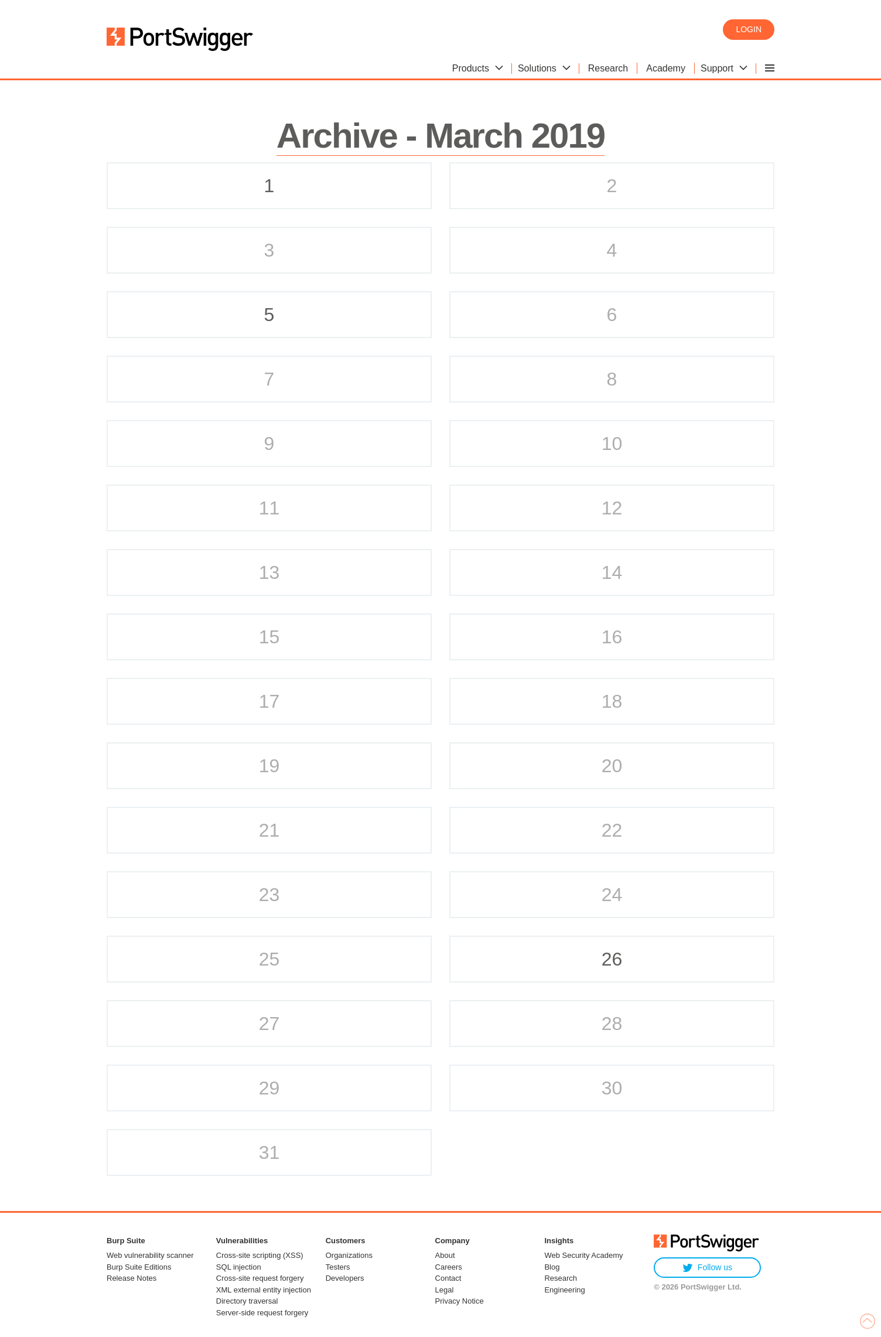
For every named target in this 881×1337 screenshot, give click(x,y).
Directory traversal (247, 1301)
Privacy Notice (459, 1301)
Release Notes (131, 1278)
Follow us (707, 1267)
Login (749, 29)
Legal (444, 1289)
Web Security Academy (583, 1255)
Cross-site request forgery (260, 1278)
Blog (551, 1267)
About (445, 1255)
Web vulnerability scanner (150, 1255)
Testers (338, 1267)
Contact (448, 1278)
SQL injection (238, 1267)
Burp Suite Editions (139, 1267)
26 (612, 959)
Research (560, 1278)
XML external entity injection (263, 1289)
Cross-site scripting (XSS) (259, 1255)
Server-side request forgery (262, 1312)
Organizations (349, 1255)
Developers (345, 1278)
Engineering (564, 1289)
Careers (448, 1267)
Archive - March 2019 (440, 135)
